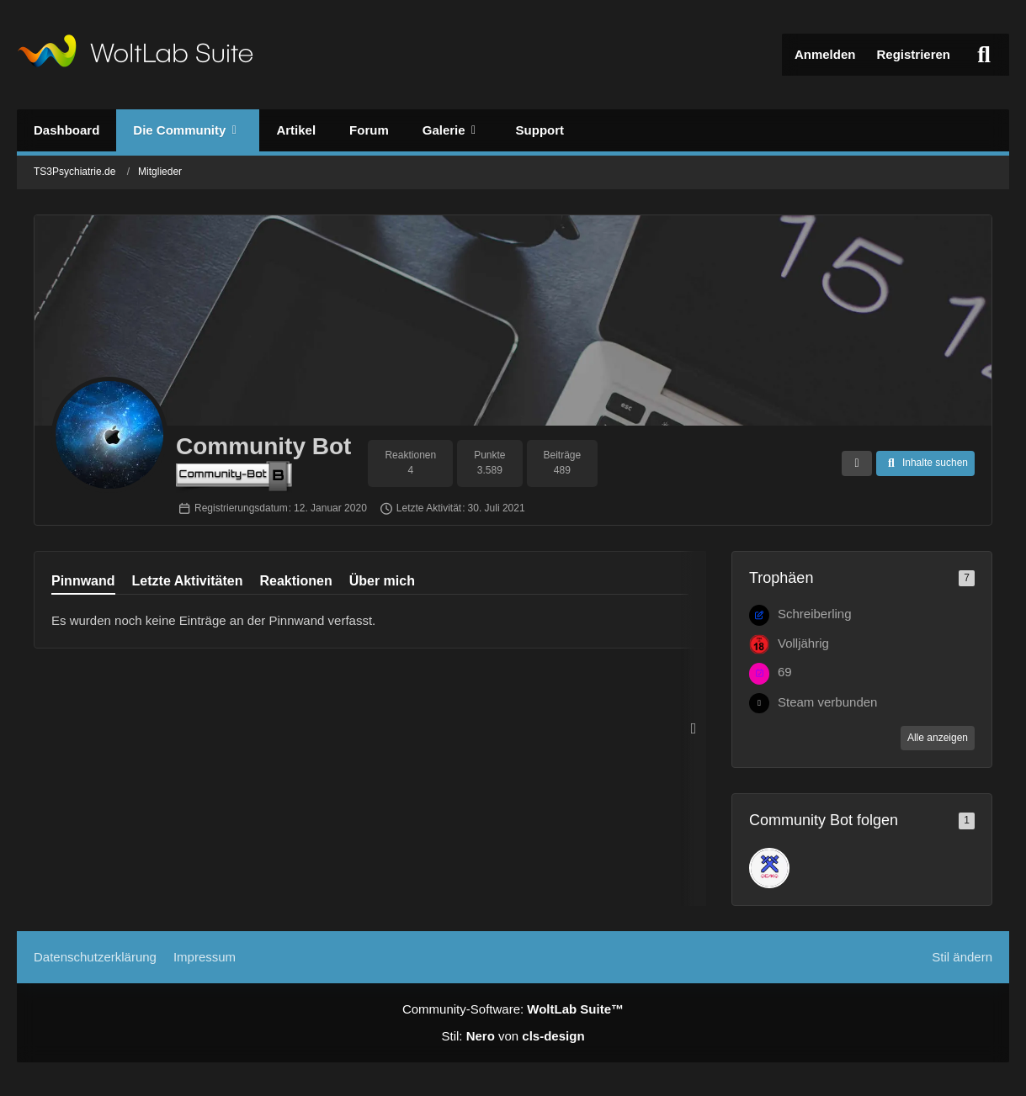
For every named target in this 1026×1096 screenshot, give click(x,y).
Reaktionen (295, 581)
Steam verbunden (827, 702)
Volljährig (803, 643)
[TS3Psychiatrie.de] (135, 55)
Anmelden (825, 54)
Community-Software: (513, 1009)
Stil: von (512, 1036)
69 (785, 671)
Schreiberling (815, 613)
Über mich (382, 581)
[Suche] (984, 55)
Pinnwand (83, 581)
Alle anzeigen (937, 738)
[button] (857, 463)
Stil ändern (962, 957)
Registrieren (913, 54)
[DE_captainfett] (769, 868)
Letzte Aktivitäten (187, 581)
